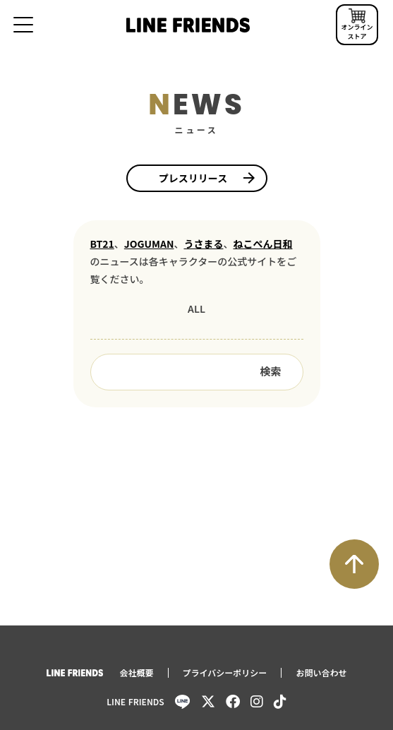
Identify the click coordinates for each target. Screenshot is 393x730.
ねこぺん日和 (262, 244)
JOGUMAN (149, 244)
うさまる (203, 244)
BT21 (102, 244)
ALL (196, 308)
